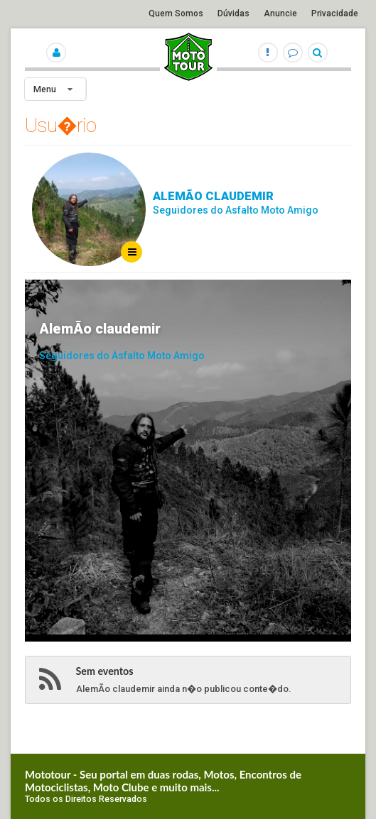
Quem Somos (176, 13)
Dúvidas (233, 13)
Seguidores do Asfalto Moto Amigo (235, 210)
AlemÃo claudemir (213, 196)
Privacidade (334, 13)
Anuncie (280, 13)
